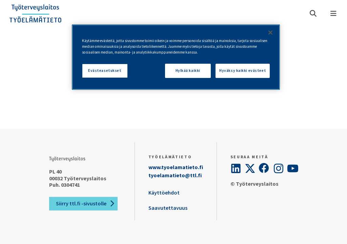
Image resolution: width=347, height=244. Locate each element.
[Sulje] (270, 32)
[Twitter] (250, 168)
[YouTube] (292, 168)
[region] (176, 57)
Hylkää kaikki (188, 70)
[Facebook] (264, 168)
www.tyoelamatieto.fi (175, 167)
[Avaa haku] (313, 13)
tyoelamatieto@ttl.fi (175, 175)
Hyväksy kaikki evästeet (242, 70)
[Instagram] (278, 168)
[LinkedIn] (235, 168)
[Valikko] (333, 13)
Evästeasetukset (105, 70)
